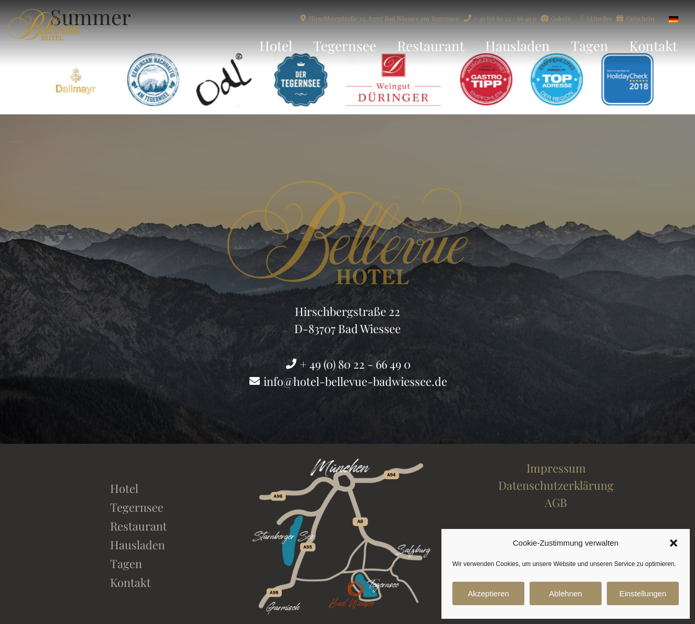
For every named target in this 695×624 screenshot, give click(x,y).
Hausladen (517, 46)
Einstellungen (642, 593)
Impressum (556, 468)
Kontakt (653, 46)
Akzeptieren (488, 593)
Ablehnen (565, 593)
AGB (556, 502)
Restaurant (430, 46)
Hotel (275, 46)
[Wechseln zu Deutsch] (674, 18)
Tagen (589, 46)
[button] (673, 543)
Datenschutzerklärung (556, 485)
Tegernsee (344, 46)
